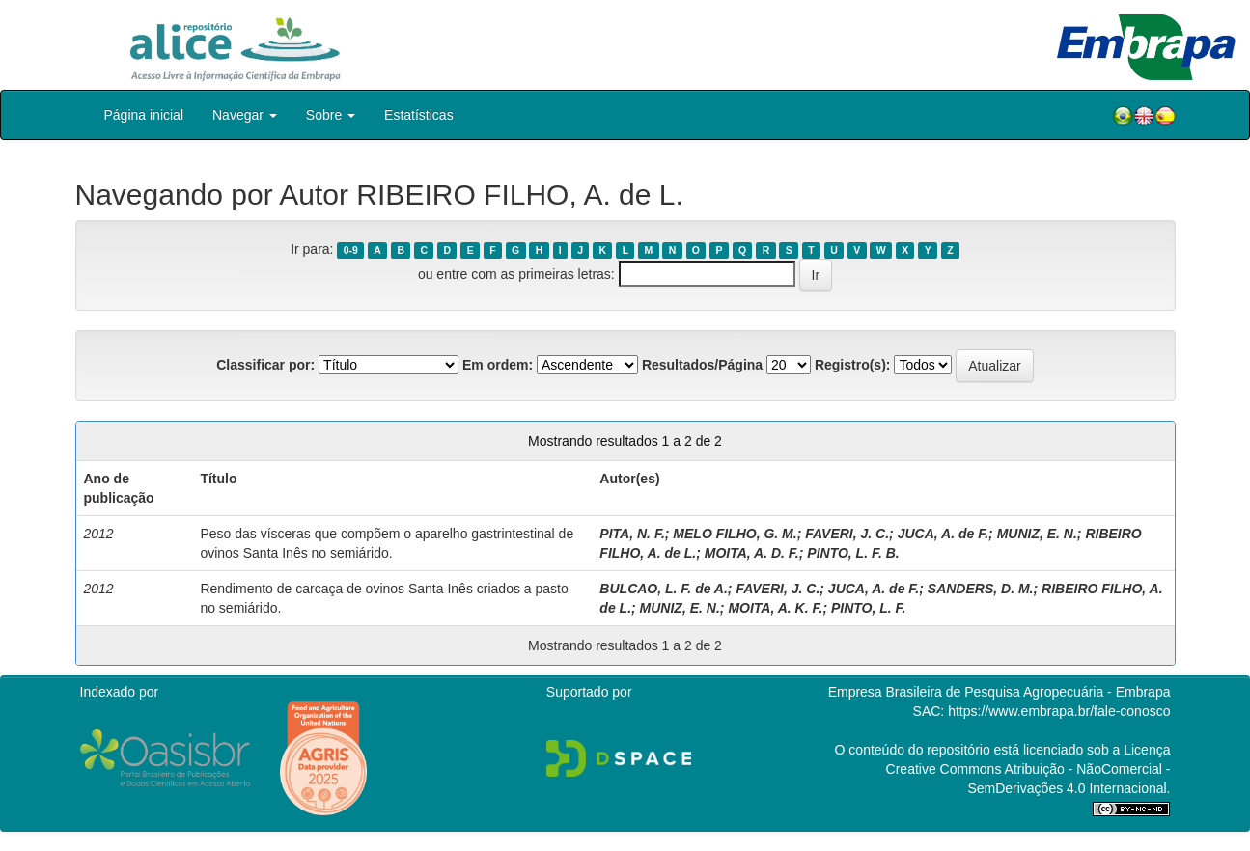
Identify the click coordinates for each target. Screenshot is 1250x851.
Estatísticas (419, 115)
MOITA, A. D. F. (752, 553)
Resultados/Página (702, 364)
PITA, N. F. (631, 533)
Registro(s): (853, 364)
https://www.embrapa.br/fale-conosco (1059, 711)
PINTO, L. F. (868, 608)
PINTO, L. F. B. (853, 553)
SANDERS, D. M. (981, 588)
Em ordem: (497, 364)
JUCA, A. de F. (943, 533)
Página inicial (144, 115)
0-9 (351, 250)
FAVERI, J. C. (847, 533)
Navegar (244, 115)
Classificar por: (265, 364)
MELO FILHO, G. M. (734, 533)
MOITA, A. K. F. (775, 608)
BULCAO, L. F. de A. (663, 588)
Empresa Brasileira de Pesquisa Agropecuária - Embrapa (999, 692)
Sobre (330, 115)
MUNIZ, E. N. (1037, 533)
